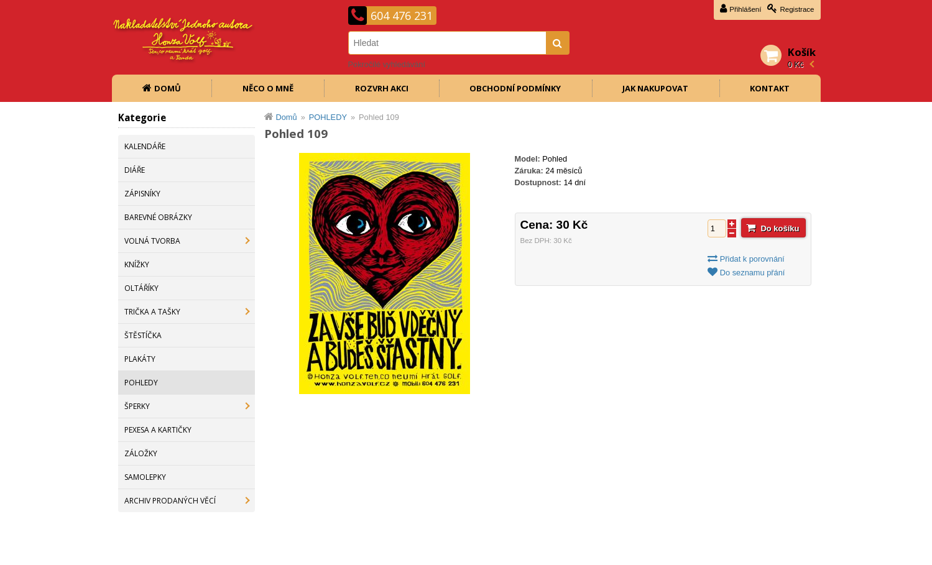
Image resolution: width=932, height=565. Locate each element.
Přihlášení (745, 9)
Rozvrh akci (381, 88)
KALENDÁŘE (144, 146)
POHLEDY (141, 382)
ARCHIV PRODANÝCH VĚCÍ (170, 500)
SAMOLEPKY (145, 477)
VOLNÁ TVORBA (152, 241)
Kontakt (770, 88)
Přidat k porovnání (752, 259)
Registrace (797, 9)
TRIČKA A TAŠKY (152, 311)
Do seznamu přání (752, 272)
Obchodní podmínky (515, 88)
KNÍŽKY (136, 264)
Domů (167, 88)
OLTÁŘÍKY (141, 288)
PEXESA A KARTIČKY (157, 430)
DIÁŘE (134, 170)
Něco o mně (267, 88)
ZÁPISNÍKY (142, 193)
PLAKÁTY (139, 359)
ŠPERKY (137, 406)
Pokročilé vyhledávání (386, 64)
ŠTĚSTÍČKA (143, 335)
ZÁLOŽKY (140, 453)
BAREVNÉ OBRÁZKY (158, 217)
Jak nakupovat (655, 88)
